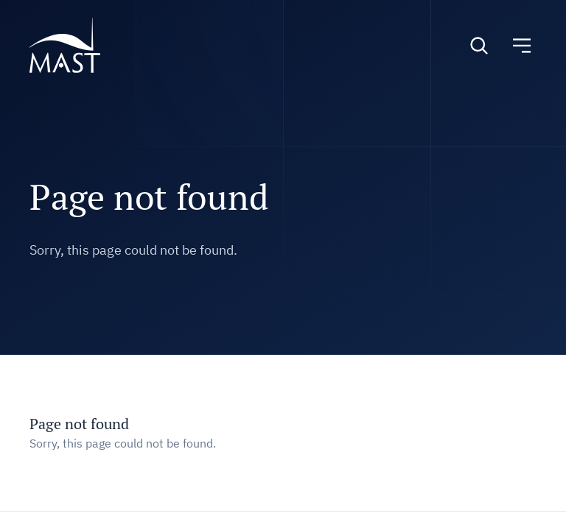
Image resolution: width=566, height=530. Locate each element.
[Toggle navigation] (522, 45)
